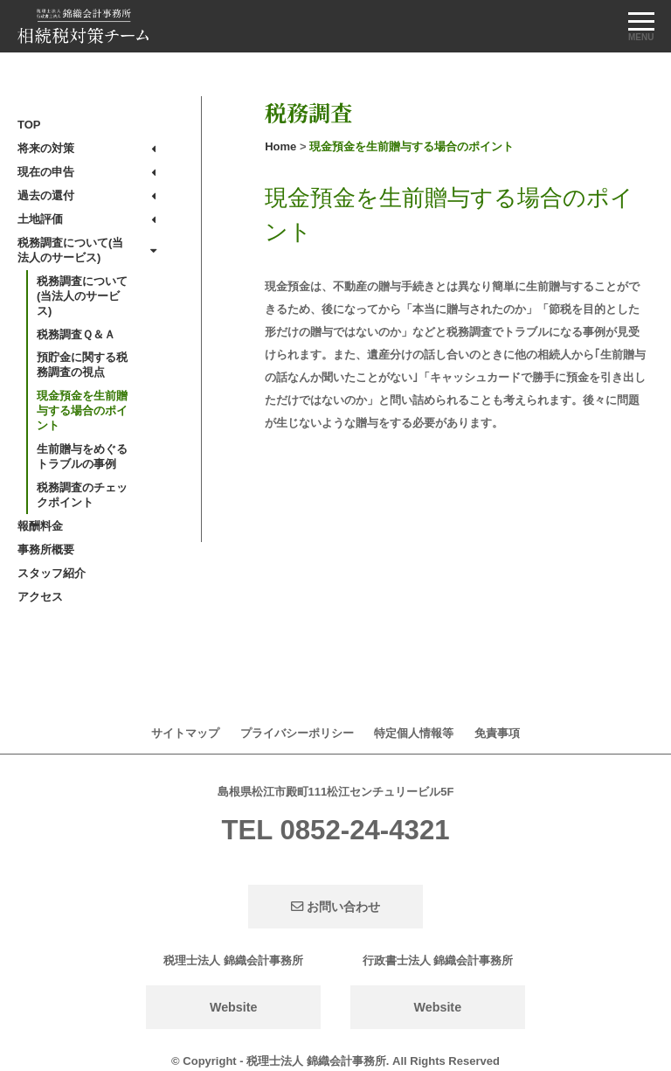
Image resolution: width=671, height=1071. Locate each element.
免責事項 (497, 733)
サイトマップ (185, 733)
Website (234, 1007)
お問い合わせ (335, 907)
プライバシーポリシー (297, 733)
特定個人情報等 (413, 733)
